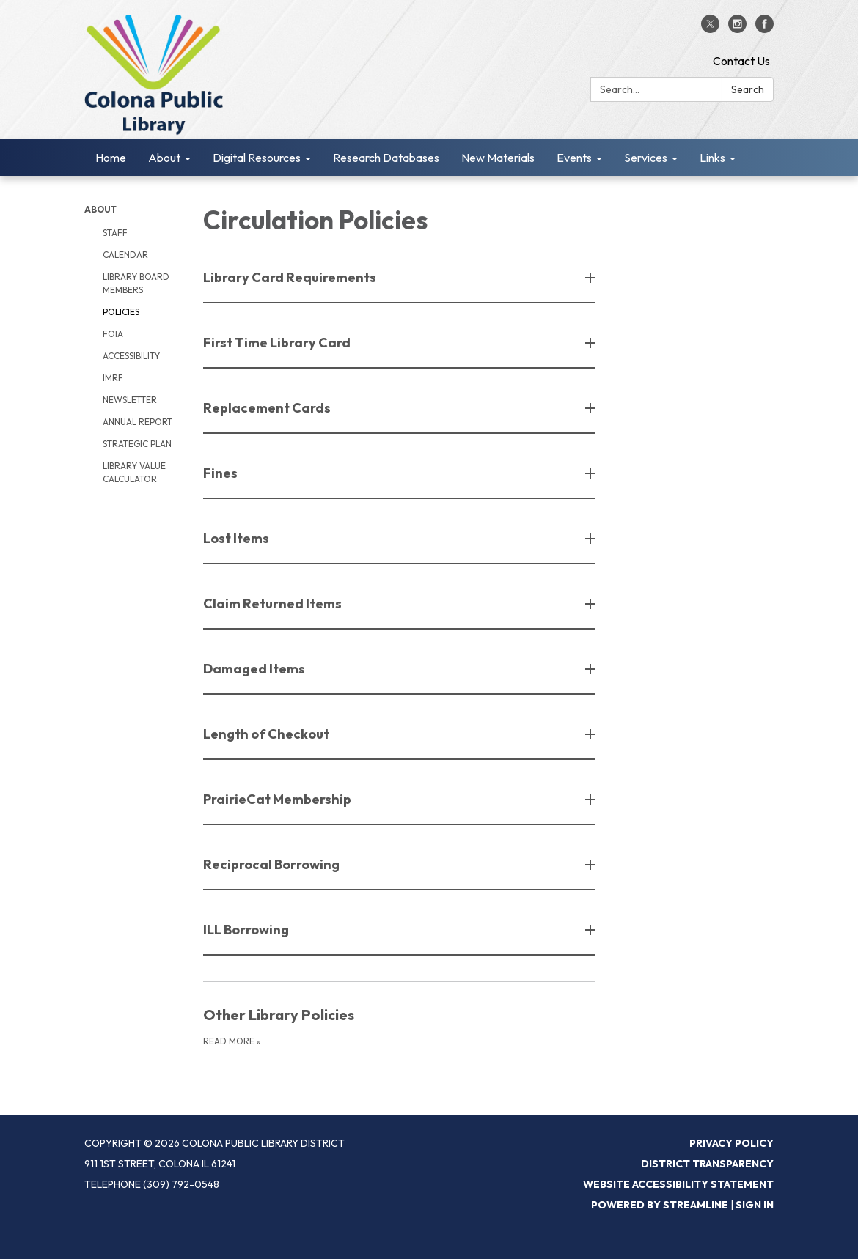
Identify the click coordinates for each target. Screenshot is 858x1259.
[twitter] (710, 28)
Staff (115, 232)
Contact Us (741, 60)
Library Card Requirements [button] (290, 277)
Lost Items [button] (237, 538)
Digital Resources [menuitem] (257, 157)
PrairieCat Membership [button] (278, 799)
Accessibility (131, 355)
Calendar (125, 254)
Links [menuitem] (712, 157)
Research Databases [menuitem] (386, 157)
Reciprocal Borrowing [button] (272, 864)
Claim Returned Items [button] (273, 603)
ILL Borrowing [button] (247, 929)
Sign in (755, 1204)
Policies (121, 311)
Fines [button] (221, 473)
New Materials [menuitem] (498, 157)
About (100, 209)
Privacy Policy (731, 1143)
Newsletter (130, 399)
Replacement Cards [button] (268, 407)
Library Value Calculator (134, 472)
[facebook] (764, 28)
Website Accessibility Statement (678, 1184)
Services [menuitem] (645, 157)
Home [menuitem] (110, 157)
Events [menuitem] (574, 157)
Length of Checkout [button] (267, 734)
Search (747, 89)
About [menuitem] (164, 157)
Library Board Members (136, 283)
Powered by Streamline (659, 1204)
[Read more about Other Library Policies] (399, 1026)
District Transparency (707, 1163)
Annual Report (137, 421)
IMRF (113, 377)
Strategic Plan (137, 443)
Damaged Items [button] (255, 668)
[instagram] (737, 28)
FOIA (113, 333)
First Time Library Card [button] (278, 342)
